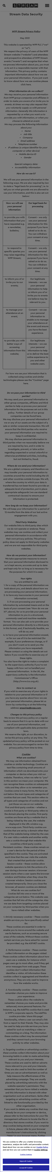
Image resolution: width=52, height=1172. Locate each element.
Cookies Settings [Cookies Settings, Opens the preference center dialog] (26, 1154)
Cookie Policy (42, 1147)
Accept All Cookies (26, 1168)
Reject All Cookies (26, 1161)
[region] (26, 1154)
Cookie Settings (41, 1150)
